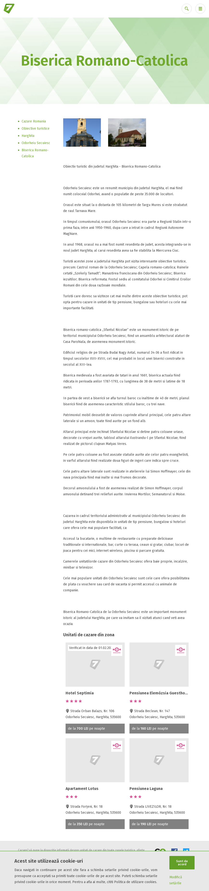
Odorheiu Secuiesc (36, 143)
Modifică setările (175, 880)
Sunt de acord (182, 862)
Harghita (28, 136)
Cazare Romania (34, 121)
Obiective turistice (35, 129)
